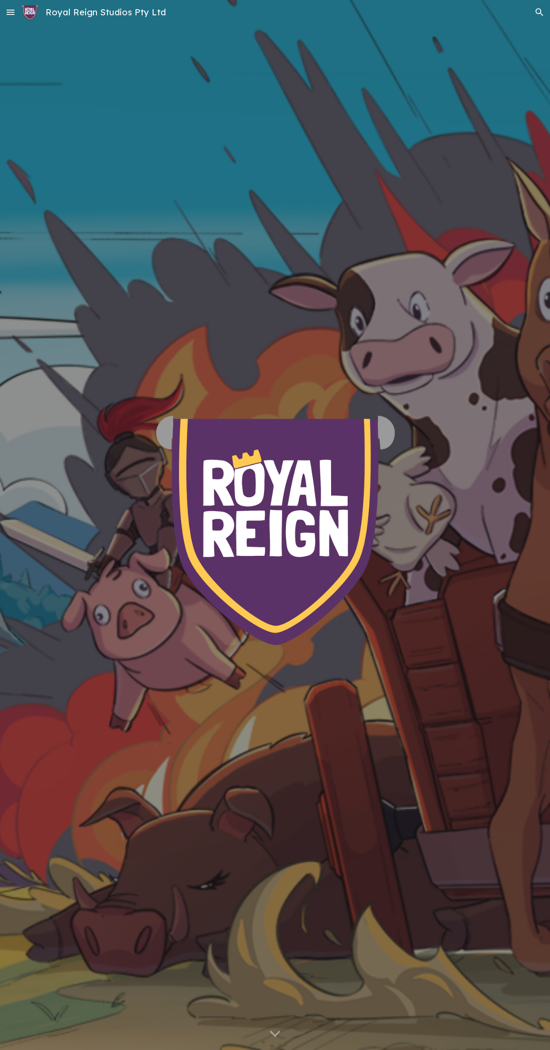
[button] (10, 12)
